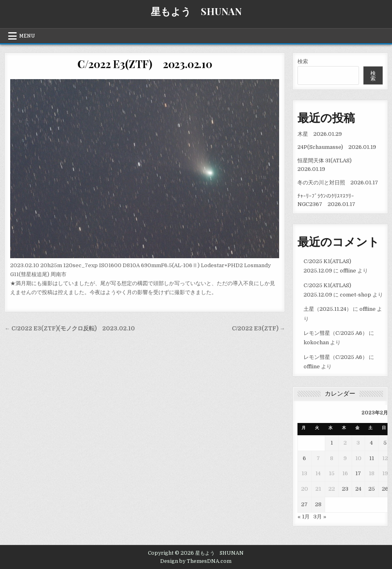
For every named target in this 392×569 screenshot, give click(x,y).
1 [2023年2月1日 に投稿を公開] (331, 443)
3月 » (319, 517)
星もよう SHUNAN (196, 11)
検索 (302, 61)
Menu (27, 36)
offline (348, 271)
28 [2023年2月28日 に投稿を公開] (318, 504)
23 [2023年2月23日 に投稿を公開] (345, 489)
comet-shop (355, 295)
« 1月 (303, 517)
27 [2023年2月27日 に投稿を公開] (304, 504)
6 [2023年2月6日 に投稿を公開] (304, 458)
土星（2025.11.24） (328, 309)
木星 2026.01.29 (319, 134)
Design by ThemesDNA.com (195, 561)
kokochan (316, 342)
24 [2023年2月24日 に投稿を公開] (358, 489)
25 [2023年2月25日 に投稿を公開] (371, 489)
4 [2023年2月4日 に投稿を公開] (371, 443)
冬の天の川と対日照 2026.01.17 (337, 182)
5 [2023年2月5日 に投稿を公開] (385, 443)
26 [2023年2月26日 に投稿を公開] (385, 489)
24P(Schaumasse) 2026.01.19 (336, 147)
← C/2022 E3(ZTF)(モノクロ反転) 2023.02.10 (69, 328)
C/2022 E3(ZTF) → (258, 328)
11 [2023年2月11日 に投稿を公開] (371, 458)
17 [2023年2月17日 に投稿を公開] (358, 473)
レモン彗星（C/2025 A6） (336, 333)
